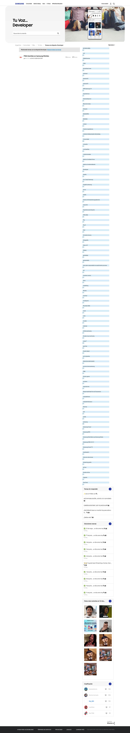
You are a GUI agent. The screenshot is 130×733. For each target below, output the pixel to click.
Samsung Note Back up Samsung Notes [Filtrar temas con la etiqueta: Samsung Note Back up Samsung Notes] (93, 437)
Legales (68, 729)
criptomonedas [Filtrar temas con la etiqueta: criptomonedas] (87, 154)
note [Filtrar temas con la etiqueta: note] (84, 316)
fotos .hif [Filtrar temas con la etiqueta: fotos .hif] (85, 245)
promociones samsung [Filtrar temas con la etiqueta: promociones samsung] (89, 366)
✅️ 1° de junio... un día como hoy (93, 535)
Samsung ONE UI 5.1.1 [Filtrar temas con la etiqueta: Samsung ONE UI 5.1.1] (88, 442)
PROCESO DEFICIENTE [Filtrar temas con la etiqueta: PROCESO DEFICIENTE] (88, 361)
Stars (43, 3)
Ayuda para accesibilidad (25, 729)
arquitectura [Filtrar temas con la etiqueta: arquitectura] (86, 94)
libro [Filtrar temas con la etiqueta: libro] (84, 280)
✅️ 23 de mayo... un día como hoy (94, 528)
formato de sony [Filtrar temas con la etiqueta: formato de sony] (87, 235)
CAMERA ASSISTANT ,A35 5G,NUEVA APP (96, 505)
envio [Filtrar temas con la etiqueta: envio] (84, 189)
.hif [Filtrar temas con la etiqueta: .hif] (84, 53)
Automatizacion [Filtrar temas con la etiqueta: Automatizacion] (87, 99)
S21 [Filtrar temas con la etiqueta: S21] (84, 412)
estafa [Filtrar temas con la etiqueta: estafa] (84, 194)
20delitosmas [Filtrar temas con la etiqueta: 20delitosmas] (86, 58)
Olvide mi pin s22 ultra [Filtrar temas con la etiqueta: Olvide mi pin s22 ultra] (88, 336)
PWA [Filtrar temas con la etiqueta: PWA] (84, 371)
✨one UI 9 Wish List (90, 494)
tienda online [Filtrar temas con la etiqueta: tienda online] (86, 472)
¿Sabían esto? (88, 517)
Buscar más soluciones (97, 524)
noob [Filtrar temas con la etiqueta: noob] (84, 311)
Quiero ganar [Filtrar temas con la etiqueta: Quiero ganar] (86, 376)
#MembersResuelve (57, 3)
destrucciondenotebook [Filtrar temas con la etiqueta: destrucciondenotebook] (89, 164)
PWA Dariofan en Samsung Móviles (36, 56)
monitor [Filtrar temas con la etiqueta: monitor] (85, 295)
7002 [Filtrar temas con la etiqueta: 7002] (84, 63)
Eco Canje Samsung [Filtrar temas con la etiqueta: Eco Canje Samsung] (88, 179)
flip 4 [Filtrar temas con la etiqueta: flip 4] (84, 225)
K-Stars (49, 3)
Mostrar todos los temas (54, 49)
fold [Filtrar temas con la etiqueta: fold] (84, 230)
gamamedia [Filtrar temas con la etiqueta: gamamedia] (86, 260)
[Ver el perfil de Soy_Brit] (91, 701)
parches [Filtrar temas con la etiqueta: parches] (85, 346)
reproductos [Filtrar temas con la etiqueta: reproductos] (86, 386)
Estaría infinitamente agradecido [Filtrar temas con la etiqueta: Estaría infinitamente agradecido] (91, 200)
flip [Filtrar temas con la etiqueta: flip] (84, 220)
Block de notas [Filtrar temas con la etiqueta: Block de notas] (87, 104)
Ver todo (97, 601)
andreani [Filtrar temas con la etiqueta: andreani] (85, 73)
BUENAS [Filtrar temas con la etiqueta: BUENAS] (85, 119)
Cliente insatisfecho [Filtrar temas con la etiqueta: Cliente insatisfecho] (88, 129)
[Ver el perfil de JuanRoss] (91, 707)
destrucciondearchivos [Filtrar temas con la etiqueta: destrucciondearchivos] (89, 159)
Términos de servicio (44, 729)
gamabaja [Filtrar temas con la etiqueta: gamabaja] (85, 255)
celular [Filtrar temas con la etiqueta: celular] (85, 124)
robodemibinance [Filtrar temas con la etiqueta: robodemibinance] (87, 401)
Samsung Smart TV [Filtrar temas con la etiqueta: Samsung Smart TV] (88, 447)
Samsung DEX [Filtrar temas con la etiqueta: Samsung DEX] (86, 432)
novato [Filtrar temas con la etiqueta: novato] (85, 321)
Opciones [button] (111, 45)
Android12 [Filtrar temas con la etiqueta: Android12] (85, 78)
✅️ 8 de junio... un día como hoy (93, 579)
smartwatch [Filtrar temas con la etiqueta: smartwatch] (86, 452)
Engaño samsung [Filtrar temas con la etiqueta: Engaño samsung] (87, 184)
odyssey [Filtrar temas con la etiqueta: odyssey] (85, 326)
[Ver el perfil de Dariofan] (28, 58)
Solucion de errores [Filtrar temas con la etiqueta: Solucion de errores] (88, 457)
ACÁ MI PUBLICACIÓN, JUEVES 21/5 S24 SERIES (97, 498)
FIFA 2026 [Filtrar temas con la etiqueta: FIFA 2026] (85, 215)
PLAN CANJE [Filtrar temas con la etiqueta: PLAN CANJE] (86, 351)
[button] (90, 611)
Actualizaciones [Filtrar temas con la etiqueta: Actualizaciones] (87, 68)
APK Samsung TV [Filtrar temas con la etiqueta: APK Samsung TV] (87, 88)
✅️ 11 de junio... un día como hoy (93, 592)
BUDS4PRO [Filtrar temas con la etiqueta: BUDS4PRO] (86, 114)
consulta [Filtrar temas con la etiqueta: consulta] (85, 144)
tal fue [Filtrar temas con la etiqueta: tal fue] (84, 467)
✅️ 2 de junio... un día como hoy (93, 542)
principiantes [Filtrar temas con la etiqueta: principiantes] (86, 356)
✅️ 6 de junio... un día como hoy (93, 556)
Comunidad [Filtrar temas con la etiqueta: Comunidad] (86, 139)
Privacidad (58, 729)
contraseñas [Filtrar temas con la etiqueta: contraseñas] (86, 149)
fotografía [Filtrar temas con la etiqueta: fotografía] (85, 240)
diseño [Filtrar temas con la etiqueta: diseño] (84, 174)
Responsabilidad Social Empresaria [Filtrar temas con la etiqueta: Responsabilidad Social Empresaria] (92, 391)
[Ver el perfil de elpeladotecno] (93, 689)
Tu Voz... (86, 530)
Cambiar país (80, 729)
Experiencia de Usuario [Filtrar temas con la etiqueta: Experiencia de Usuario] (89, 210)
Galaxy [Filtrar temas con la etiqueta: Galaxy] (84, 250)
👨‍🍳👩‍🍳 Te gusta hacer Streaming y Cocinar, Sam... (98, 563)
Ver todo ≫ (97, 489)
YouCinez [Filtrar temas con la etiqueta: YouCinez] (85, 482)
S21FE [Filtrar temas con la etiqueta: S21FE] (84, 417)
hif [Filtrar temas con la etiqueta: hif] (83, 270)
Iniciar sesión (104, 3)
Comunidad (29, 3)
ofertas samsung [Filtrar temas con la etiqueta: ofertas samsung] (87, 331)
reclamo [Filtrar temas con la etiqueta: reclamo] (85, 381)
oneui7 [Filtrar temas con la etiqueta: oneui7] (85, 341)
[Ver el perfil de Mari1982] (91, 713)
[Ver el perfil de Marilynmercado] (93, 695)
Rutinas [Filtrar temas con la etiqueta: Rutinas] (85, 407)
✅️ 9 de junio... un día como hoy (93, 586)
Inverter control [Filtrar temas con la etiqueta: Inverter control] (87, 275)
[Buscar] (36, 33)
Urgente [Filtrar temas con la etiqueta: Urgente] (85, 477)
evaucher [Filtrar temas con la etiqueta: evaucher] (85, 205)
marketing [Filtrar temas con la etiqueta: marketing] (85, 285)
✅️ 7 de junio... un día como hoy (93, 572)
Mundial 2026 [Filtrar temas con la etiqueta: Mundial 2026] (86, 306)
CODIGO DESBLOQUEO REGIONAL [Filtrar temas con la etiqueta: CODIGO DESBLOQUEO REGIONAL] (91, 134)
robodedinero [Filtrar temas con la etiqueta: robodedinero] (86, 396)
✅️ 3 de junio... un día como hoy (93, 549)
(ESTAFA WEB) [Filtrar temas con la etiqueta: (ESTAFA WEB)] (86, 48)
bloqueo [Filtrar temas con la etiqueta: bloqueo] (85, 109)
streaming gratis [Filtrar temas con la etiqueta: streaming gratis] (87, 462)
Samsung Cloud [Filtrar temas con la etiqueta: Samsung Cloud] (87, 427)
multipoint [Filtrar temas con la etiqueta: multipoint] (86, 300)
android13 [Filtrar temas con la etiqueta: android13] (85, 83)
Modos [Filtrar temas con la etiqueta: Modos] (85, 290)
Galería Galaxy (37, 3)
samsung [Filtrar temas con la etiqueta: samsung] (85, 422)
